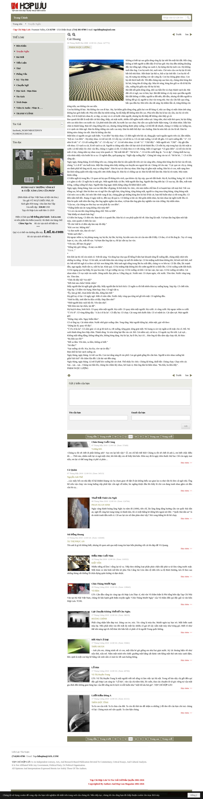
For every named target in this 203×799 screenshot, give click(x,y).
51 (120, 436)
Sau (186, 34)
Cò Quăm (72, 469)
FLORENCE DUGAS (22, 133)
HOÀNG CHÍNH (99, 618)
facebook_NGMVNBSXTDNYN (27, 130)
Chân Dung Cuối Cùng (103, 442)
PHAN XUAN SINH (101, 505)
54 (136, 436)
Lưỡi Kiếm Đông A (101, 695)
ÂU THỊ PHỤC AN (75, 541)
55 (141, 436)
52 (125, 436)
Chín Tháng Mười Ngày (104, 583)
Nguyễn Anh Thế (75, 477)
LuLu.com (56, 217)
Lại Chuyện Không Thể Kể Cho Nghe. (111, 611)
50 (115, 436)
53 (130, 436)
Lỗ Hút (95, 667)
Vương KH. (97, 449)
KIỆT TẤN (96, 563)
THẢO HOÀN (98, 646)
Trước (179, 34)
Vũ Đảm (95, 590)
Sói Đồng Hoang (75, 534)
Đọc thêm (185, 463)
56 (146, 436)
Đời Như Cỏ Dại (100, 639)
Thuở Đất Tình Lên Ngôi (104, 497)
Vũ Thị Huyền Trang (101, 674)
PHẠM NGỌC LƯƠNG (79, 47)
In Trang (69, 375)
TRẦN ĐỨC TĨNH (100, 702)
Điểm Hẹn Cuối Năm (102, 555)
